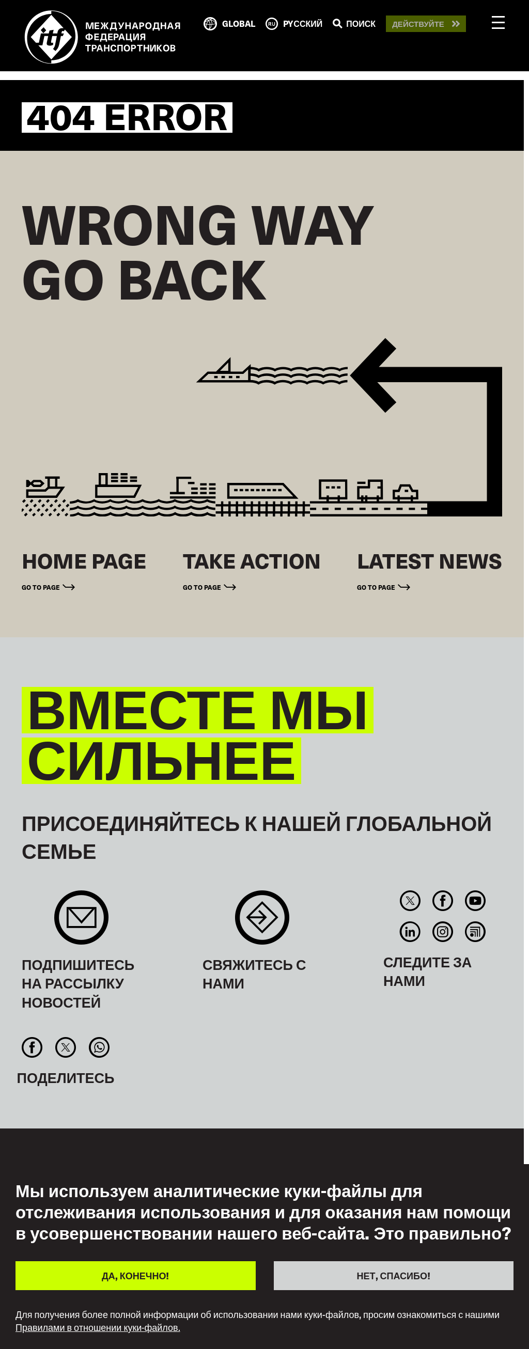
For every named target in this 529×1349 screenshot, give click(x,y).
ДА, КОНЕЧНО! (135, 1275)
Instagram (442, 931)
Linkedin (410, 931)
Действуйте (418, 24)
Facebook (442, 900)
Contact (262, 922)
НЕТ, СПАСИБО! (393, 1275)
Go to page (41, 587)
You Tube (475, 900)
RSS (475, 931)
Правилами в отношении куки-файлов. (97, 1327)
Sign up (81, 922)
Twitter (410, 900)
